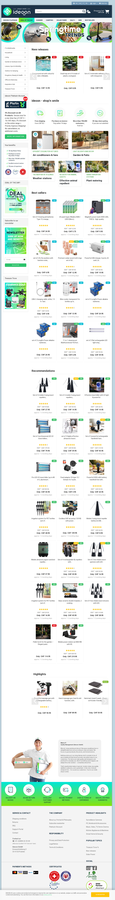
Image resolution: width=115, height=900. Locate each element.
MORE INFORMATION (15, 136)
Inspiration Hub (10, 84)
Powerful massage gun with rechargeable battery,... (44, 699)
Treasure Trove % (92, 847)
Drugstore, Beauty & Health (14, 75)
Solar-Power (90, 854)
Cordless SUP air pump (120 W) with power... (70, 520)
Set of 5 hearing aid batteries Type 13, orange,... (43, 218)
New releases (91, 851)
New (80, 20)
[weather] (89, 11)
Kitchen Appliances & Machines (97, 830)
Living (7, 57)
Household (8, 53)
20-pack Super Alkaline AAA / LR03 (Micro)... (70, 218)
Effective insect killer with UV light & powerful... (97, 396)
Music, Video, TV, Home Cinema (97, 827)
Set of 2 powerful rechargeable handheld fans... (96, 437)
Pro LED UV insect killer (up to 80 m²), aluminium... (43, 479)
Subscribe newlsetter (57, 823)
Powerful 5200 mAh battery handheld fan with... (97, 479)
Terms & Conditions (56, 847)
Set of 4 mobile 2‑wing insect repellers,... (43, 396)
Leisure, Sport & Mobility (13, 66)
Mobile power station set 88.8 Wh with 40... (70, 643)
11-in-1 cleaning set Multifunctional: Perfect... (70, 342)
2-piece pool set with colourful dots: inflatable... (43, 75)
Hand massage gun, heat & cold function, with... (70, 699)
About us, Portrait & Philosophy (60, 820)
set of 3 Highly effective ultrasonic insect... (70, 437)
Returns (15, 822)
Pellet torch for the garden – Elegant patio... (43, 643)
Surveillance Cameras (94, 820)
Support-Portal (17, 829)
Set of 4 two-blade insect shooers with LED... (97, 602)
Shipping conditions (19, 819)
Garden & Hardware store (13, 62)
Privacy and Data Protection (59, 840)
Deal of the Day (27, 20)
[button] (33, 76)
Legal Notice (53, 844)
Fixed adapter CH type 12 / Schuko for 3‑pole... (70, 479)
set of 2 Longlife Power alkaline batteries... (96, 300)
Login (93, 3)
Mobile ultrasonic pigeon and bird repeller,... (43, 561)
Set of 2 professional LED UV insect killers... (43, 437)
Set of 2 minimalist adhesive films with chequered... (97, 75)
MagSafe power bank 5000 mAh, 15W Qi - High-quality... (97, 218)
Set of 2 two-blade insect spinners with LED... (97, 561)
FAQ (13, 826)
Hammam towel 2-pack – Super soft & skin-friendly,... (95, 699)
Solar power (62, 20)
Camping (49, 20)
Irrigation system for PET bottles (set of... (43, 520)
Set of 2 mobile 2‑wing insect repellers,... (70, 396)
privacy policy (48, 895)
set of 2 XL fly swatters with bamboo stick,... (43, 259)
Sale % (72, 20)
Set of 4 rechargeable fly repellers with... (70, 561)
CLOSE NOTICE (100, 894)
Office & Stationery (11, 80)
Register (15, 265)
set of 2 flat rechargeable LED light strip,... (96, 342)
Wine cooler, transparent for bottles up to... (70, 300)
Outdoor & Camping (11, 71)
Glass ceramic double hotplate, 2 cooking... (70, 602)
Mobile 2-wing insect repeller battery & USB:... (97, 520)
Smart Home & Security (94, 834)
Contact (15, 833)
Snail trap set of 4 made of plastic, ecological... (70, 75)
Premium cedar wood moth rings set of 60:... (70, 259)
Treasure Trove (10, 89)
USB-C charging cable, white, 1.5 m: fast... (43, 300)
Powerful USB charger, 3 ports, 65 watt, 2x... (97, 259)
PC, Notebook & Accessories (96, 823)
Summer (39, 20)
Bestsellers (90, 20)
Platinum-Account (55, 827)
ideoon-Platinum (10, 20)
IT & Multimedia (10, 48)
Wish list (103, 3)
